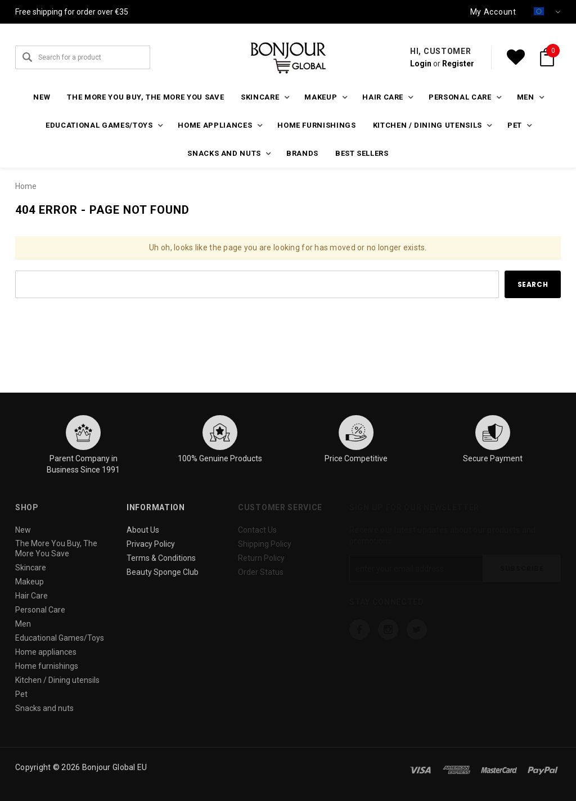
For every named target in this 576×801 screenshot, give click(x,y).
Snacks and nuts (44, 708)
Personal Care (40, 609)
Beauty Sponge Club (163, 572)
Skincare (30, 567)
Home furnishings (316, 125)
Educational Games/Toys (59, 637)
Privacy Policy (151, 543)
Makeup (29, 581)
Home (26, 186)
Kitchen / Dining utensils (57, 680)
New (41, 97)
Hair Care (31, 595)
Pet (21, 694)
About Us (143, 529)
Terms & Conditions (161, 558)
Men (23, 623)
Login (420, 63)
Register (458, 63)
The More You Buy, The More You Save (145, 97)
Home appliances (45, 651)
